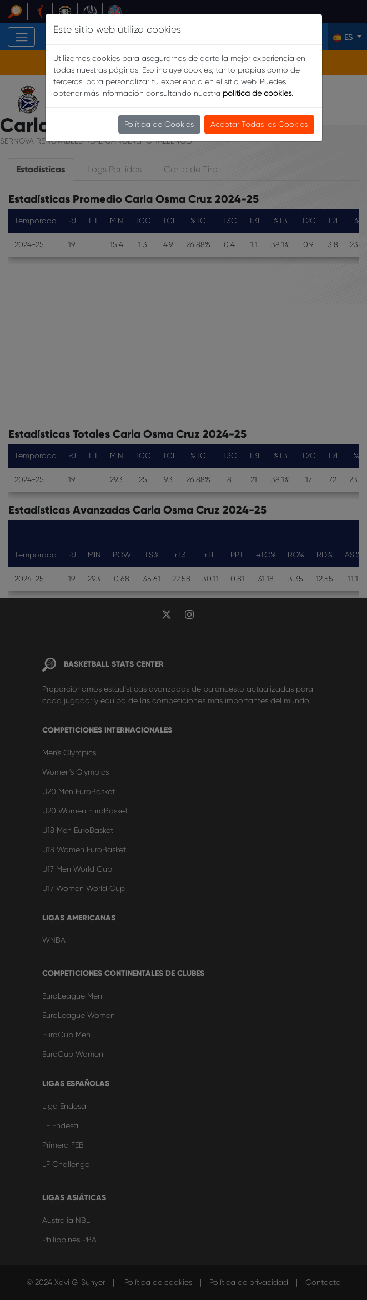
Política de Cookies (159, 124)
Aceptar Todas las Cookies (259, 124)
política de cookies (257, 93)
